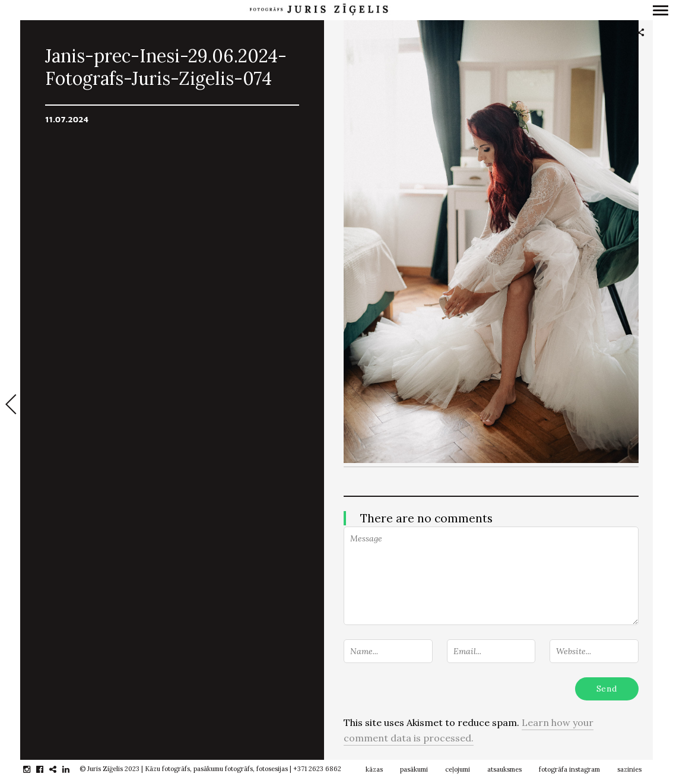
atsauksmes (504, 769)
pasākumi (414, 769)
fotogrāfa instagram (569, 769)
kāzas (374, 769)
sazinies (629, 769)
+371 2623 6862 (317, 769)
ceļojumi (457, 769)
